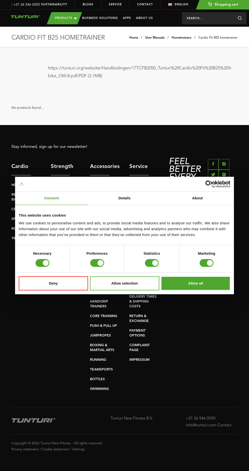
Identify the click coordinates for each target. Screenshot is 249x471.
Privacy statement (25, 449)
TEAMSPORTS (101, 369)
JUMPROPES (100, 335)
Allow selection (124, 283)
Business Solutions (100, 18)
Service (115, 4)
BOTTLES (97, 379)
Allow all (195, 283)
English (178, 4)
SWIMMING (99, 389)
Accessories (99, 166)
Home (133, 37)
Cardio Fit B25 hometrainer (218, 37)
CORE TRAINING (103, 316)
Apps (127, 18)
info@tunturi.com (201, 425)
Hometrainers (181, 37)
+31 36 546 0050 (26, 4)
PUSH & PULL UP (103, 326)
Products (66, 18)
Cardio (19, 166)
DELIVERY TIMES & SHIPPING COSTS (143, 301)
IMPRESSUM (139, 360)
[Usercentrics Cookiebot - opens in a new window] (209, 184)
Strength (60, 166)
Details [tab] (124, 198)
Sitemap (78, 449)
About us (144, 18)
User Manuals (155, 37)
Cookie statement (55, 449)
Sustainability (54, 4)
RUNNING (98, 360)
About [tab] (197, 198)
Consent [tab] (51, 198)
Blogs (88, 4)
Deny (53, 283)
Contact (145, 4)
